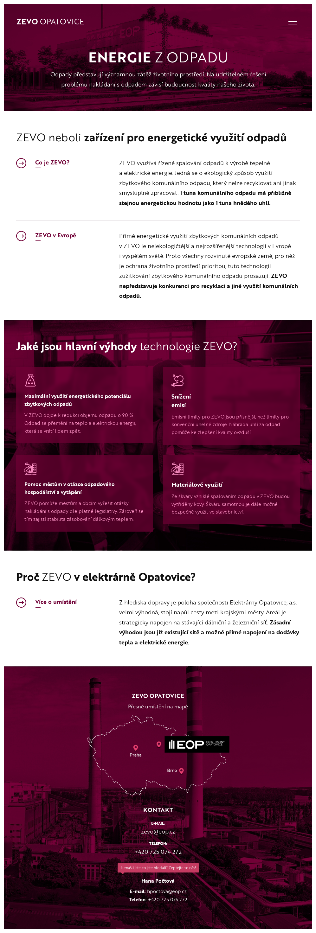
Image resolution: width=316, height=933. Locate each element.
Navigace (292, 21)
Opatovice (50, 22)
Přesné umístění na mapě (158, 706)
